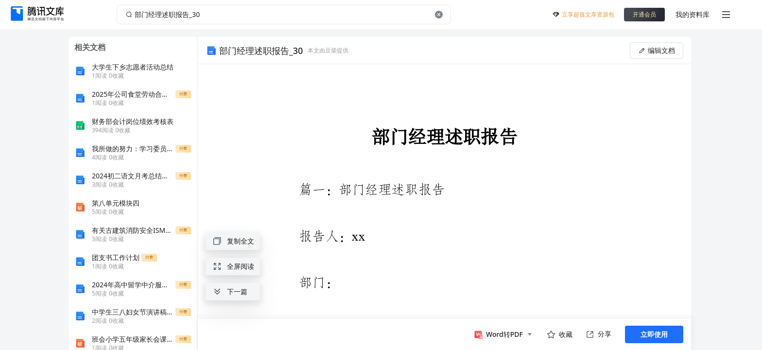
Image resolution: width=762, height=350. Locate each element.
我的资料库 (692, 14)
